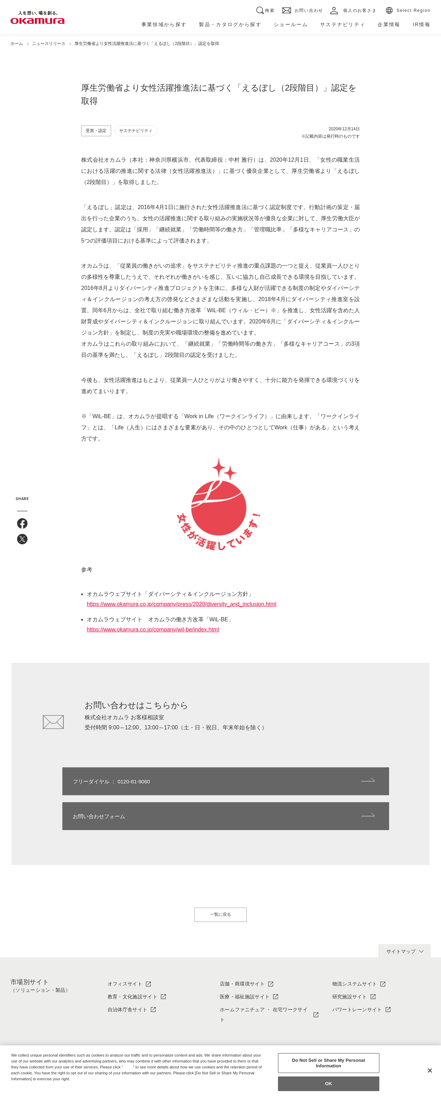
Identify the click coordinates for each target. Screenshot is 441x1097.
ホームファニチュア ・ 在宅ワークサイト (264, 980)
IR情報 (339, 1035)
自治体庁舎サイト (128, 974)
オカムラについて (128, 1035)
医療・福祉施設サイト (245, 962)
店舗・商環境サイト (242, 949)
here (129, 1067)
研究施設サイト (349, 962)
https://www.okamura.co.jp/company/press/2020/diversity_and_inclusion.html (181, 604)
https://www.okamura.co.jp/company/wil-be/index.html (153, 629)
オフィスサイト (125, 949)
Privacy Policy (26, 1084)
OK (328, 1084)
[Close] (430, 1070)
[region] (220, 1071)
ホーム (16, 43)
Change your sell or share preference (47, 1090)
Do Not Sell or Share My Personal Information (328, 1063)
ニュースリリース (48, 43)
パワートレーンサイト (357, 974)
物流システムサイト (354, 949)
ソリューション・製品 (245, 1035)
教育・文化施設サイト (132, 962)
